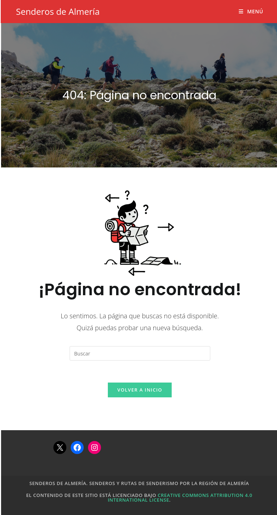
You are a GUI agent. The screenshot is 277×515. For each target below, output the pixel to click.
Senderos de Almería (58, 11)
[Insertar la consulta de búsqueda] (140, 353)
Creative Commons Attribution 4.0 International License (180, 497)
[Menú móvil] (251, 11)
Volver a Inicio (139, 390)
